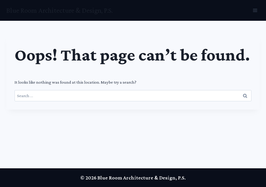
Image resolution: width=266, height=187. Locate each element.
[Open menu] (255, 10)
